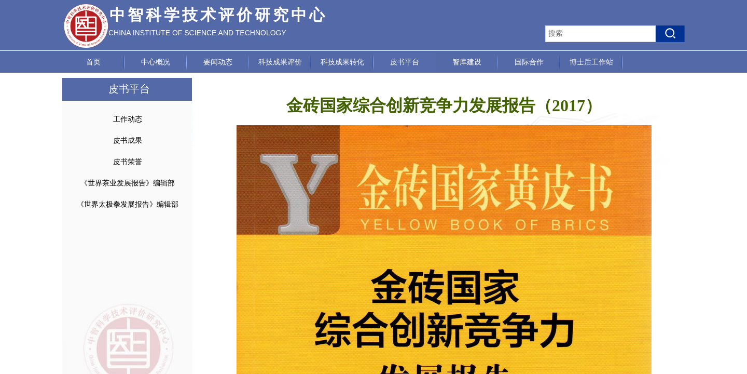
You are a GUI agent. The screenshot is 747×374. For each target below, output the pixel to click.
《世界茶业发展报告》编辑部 (127, 183)
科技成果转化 (342, 62)
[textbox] (600, 33)
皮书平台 (404, 62)
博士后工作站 (591, 62)
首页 (93, 62)
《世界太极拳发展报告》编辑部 (127, 204)
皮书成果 (127, 140)
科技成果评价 (280, 62)
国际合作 (529, 62)
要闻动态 (217, 62)
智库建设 (466, 62)
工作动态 (127, 119)
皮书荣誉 (127, 162)
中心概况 (155, 62)
